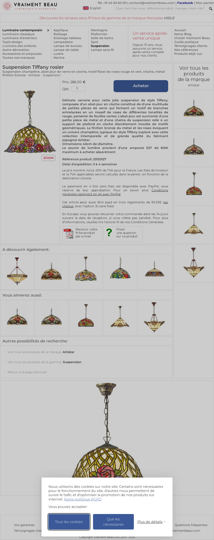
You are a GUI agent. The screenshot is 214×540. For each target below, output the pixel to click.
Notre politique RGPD (83, 499)
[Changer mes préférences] (149, 522)
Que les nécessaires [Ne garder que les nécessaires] (113, 521)
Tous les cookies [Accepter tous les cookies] (69, 522)
